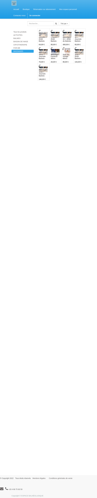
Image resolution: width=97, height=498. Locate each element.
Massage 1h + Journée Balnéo (78, 38)
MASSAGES (18, 51)
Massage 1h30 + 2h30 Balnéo (78, 55)
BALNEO (16, 38)
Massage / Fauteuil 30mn (55, 56)
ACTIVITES (17, 35)
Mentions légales (38, 478)
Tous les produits (19, 32)
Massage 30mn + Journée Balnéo (42, 55)
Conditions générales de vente (60, 478)
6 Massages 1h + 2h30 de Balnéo (67, 38)
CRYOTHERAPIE (20, 45)
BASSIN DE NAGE (20, 42)
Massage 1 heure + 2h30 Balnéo (54, 38)
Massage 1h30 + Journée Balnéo (42, 73)
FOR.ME (16, 48)
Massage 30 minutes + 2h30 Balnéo (43, 37)
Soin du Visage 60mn (66, 56)
